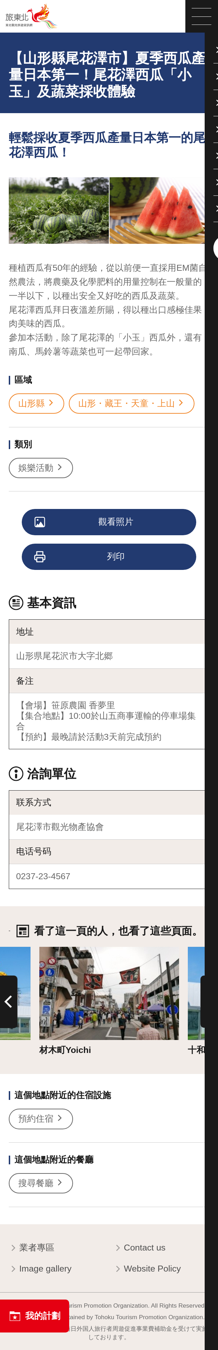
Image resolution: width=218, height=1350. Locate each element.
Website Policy (147, 1269)
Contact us (139, 1248)
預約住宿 (41, 1119)
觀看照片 (84, 522)
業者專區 (31, 1248)
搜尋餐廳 (41, 1183)
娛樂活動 (41, 468)
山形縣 (36, 403)
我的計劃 (34, 1316)
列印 (80, 557)
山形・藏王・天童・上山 (131, 403)
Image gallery (40, 1269)
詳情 (48, 952)
